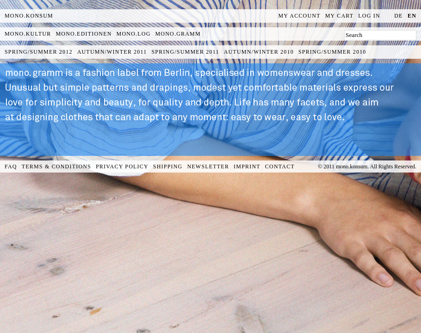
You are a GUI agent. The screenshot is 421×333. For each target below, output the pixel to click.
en (412, 15)
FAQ (11, 166)
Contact (280, 166)
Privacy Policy (122, 166)
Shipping (168, 166)
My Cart (339, 15)
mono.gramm (178, 34)
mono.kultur (28, 34)
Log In (369, 15)
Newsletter (208, 166)
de (398, 15)
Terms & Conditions (56, 166)
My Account (300, 15)
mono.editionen (83, 34)
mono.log (134, 34)
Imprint (247, 166)
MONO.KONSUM (29, 15)
